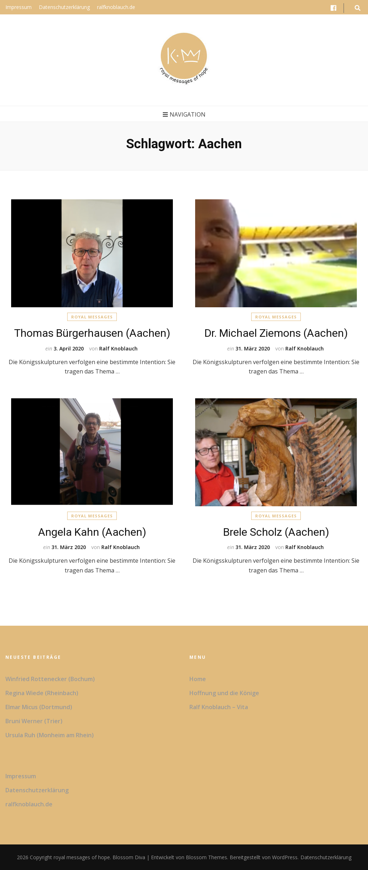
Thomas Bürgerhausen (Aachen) (92, 333)
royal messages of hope (82, 857)
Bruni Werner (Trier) (34, 721)
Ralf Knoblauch (118, 348)
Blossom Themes (205, 857)
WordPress (285, 857)
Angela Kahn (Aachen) (92, 532)
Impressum (18, 7)
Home (197, 679)
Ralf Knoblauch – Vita (218, 707)
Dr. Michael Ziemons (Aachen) (276, 333)
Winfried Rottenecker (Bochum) (50, 679)
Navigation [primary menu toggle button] (184, 114)
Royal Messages (92, 317)
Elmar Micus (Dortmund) (38, 707)
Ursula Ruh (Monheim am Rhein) (49, 735)
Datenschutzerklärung (64, 7)
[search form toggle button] (357, 8)
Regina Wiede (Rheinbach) (41, 693)
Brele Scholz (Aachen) (276, 532)
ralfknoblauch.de (116, 7)
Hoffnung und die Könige (224, 693)
